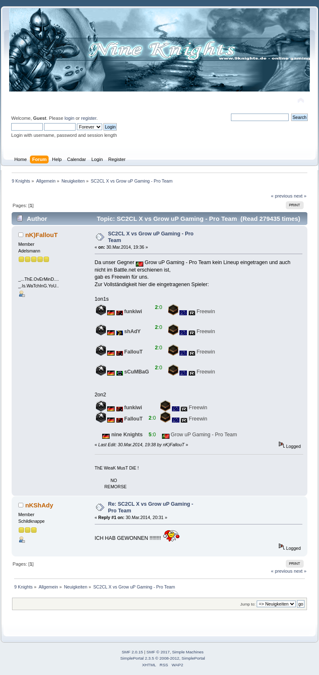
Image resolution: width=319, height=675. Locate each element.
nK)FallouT (41, 234)
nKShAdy (39, 505)
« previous (281, 195)
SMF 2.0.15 (132, 652)
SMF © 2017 (158, 652)
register (88, 118)
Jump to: (247, 604)
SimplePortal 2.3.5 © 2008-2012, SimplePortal (162, 658)
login (69, 118)
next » (300, 195)
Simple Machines (188, 652)
